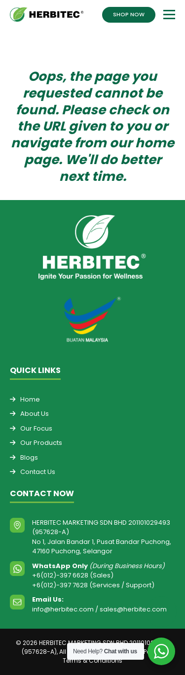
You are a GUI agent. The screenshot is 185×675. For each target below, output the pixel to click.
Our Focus (36, 428)
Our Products (41, 442)
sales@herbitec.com (133, 609)
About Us (34, 413)
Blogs (29, 457)
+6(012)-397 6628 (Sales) (72, 575)
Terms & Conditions (92, 660)
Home (30, 399)
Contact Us (37, 471)
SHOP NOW (129, 14)
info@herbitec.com (63, 609)
